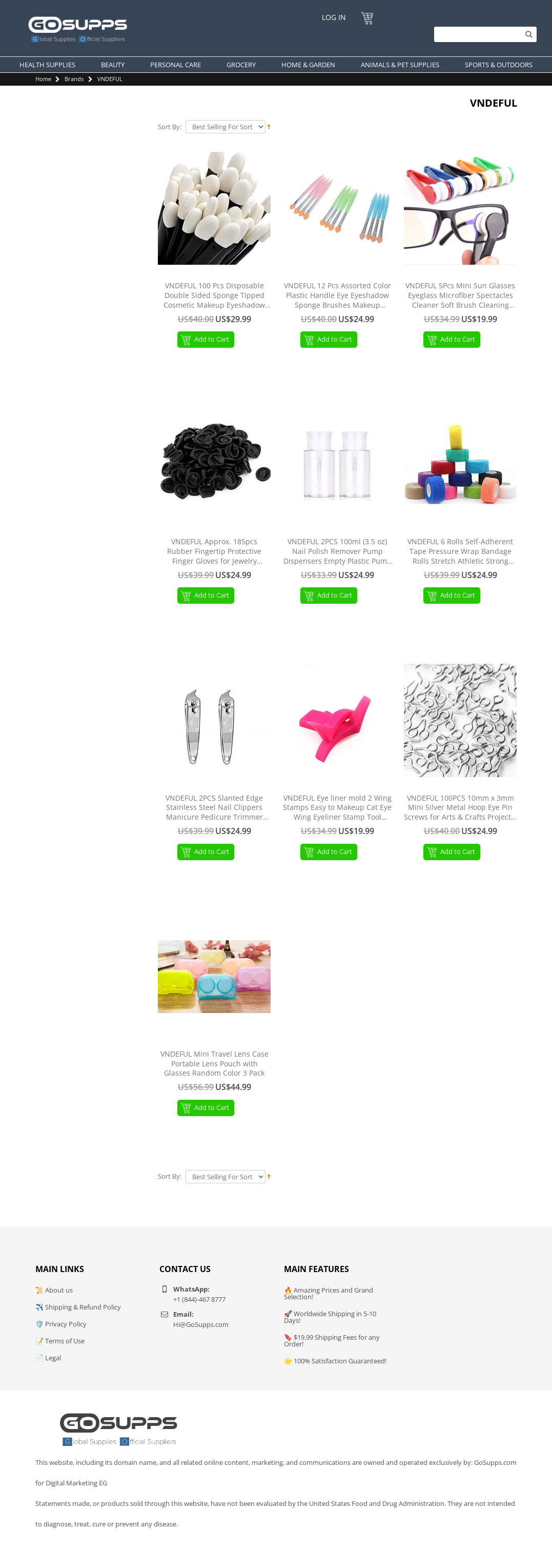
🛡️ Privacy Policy (61, 1323)
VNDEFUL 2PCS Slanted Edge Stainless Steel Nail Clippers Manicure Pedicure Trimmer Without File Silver (214, 808)
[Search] (482, 34)
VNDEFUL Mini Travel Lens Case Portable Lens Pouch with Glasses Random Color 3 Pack (214, 1063)
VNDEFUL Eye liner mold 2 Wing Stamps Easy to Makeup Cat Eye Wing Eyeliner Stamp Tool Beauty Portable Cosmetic (337, 808)
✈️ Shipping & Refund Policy (78, 1307)
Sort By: (169, 127)
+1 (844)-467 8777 (199, 1299)
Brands (74, 79)
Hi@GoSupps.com (201, 1324)
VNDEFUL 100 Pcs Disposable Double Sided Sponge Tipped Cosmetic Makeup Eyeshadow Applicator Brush (214, 295)
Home (43, 79)
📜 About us (54, 1290)
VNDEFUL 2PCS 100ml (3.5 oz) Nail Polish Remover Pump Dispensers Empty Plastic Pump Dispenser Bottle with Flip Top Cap (337, 551)
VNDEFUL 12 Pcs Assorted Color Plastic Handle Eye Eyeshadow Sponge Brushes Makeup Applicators (337, 295)
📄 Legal (48, 1357)
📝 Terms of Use (60, 1340)
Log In (334, 17)
